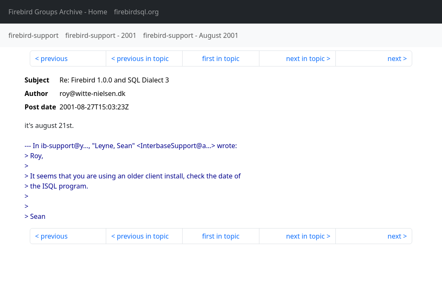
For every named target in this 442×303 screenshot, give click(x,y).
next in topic (305, 58)
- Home (57, 11)
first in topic (220, 58)
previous (54, 58)
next (394, 58)
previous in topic (143, 58)
